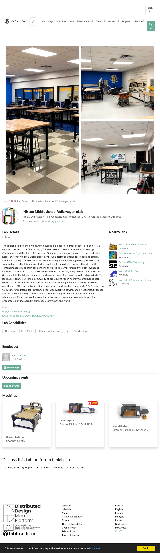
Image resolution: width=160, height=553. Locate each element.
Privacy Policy (69, 531)
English (119, 509)
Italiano (119, 520)
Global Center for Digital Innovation (136, 253)
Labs (43, 21)
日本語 (118, 531)
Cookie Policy (69, 527)
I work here (11, 367)
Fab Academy (85, 21)
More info (94, 548)
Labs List (66, 505)
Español (119, 512)
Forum (139, 21)
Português (120, 527)
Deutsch (119, 505)
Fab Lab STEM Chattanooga (132, 262)
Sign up (151, 26)
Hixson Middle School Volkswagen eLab (53, 201)
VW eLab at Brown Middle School (135, 280)
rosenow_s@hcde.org (55, 221)
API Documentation (72, 516)
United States (20, 201)
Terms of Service (70, 534)
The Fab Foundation (72, 523)
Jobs (71, 21)
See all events (11, 385)
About (65, 512)
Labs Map (67, 509)
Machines (61, 21)
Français (119, 516)
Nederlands (121, 523)
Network (113, 21)
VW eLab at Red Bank (129, 271)
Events (100, 21)
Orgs (50, 21)
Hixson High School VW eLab (133, 244)
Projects (127, 21)
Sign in (150, 9)
